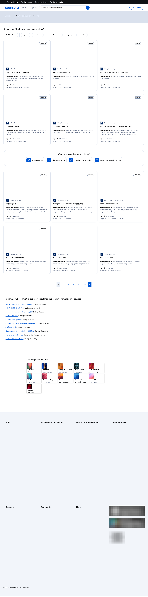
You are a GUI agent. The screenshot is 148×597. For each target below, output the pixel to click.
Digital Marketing (11, 433)
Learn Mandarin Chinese (14, 332)
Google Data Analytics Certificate (51, 426)
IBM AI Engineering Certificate (50, 439)
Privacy (78, 475)
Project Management (12, 442)
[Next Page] (89, 281)
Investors (79, 468)
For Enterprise (10, 494)
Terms (78, 472)
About (7, 465)
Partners (43, 468)
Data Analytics (10, 430)
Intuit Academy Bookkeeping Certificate (53, 449)
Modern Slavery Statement (84, 497)
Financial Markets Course (84, 439)
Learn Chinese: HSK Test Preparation (19, 301)
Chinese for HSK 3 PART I (14, 336)
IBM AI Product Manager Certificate (52, 442)
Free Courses (10, 510)
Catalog (8, 478)
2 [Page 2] (68, 282)
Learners (43, 465)
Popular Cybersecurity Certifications (123, 451)
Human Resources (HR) (13, 436)
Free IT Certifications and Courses (122, 438)
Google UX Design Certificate (50, 436)
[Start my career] (35, 159)
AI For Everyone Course (83, 426)
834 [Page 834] (85, 282)
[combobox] (62, 7)
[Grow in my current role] (80, 159)
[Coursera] (12, 7)
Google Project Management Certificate (53, 433)
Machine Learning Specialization (86, 442)
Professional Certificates (13, 484)
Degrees (8, 491)
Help (77, 478)
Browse (8, 16)
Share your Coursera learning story (17, 513)
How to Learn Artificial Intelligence (122, 445)
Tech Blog (44, 481)
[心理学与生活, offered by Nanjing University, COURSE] (26, 202)
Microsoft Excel (10, 439)
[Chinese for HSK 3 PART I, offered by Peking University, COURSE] (26, 256)
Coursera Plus (10, 481)
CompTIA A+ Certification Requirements (124, 426)
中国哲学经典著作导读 (14, 305)
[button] (33, 8)
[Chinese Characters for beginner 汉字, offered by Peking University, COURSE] (120, 73)
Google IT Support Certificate (50, 430)
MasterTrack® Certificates (14, 488)
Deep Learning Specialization (85, 433)
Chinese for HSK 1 (12, 313)
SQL (7, 449)
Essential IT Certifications (119, 435)
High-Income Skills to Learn (119, 441)
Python (8, 446)
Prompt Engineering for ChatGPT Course (89, 446)
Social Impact (10, 507)
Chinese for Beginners (13, 316)
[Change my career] (56, 159)
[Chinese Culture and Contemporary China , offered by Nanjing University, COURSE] (120, 126)
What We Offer (10, 468)
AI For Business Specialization (85, 423)
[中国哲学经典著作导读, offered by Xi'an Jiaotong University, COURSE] (73, 73)
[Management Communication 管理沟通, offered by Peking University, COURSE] (73, 202)
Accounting (9, 420)
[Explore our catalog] (24, 8)
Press (78, 465)
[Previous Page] (58, 281)
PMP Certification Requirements (121, 448)
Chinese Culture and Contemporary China (21, 320)
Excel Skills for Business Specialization (88, 436)
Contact (78, 484)
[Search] (88, 8)
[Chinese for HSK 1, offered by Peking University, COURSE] (26, 126)
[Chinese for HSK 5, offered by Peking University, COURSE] (120, 256)
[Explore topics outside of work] (108, 159)
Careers (8, 475)
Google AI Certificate (47, 420)
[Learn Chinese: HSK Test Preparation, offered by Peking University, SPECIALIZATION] (26, 73)
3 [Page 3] (73, 282)
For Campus (9, 500)
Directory (79, 491)
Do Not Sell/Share (81, 500)
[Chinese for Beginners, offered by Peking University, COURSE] (73, 126)
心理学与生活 (11, 324)
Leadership (9, 472)
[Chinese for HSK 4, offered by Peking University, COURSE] (73, 256)
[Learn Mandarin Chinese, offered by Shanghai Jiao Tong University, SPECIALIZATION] (120, 202)
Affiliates (79, 494)
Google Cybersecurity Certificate (51, 423)
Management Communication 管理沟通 (20, 328)
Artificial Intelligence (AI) (13, 423)
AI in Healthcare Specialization (85, 430)
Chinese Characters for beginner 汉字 (19, 309)
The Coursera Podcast (48, 478)
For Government (11, 497)
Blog (42, 475)
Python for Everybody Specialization (87, 449)
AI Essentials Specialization (84, 420)
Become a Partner (11, 504)
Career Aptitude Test (118, 420)
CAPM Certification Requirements (122, 423)
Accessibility (80, 481)
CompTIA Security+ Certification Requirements (121, 431)
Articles (78, 488)
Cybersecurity (10, 426)
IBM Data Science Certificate (50, 446)
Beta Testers (45, 472)
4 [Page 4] (78, 282)
